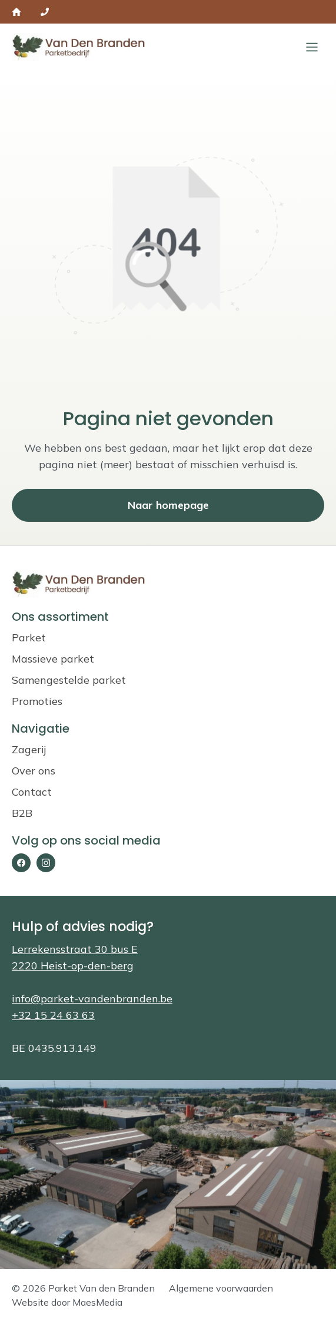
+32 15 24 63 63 (53, 1015)
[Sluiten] (312, 47)
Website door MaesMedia (67, 1302)
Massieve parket (53, 659)
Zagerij (29, 749)
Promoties (37, 701)
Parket (29, 637)
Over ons (33, 770)
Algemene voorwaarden (221, 1288)
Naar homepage (168, 505)
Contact (32, 792)
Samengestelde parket (69, 680)
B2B (22, 813)
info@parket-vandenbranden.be (92, 998)
